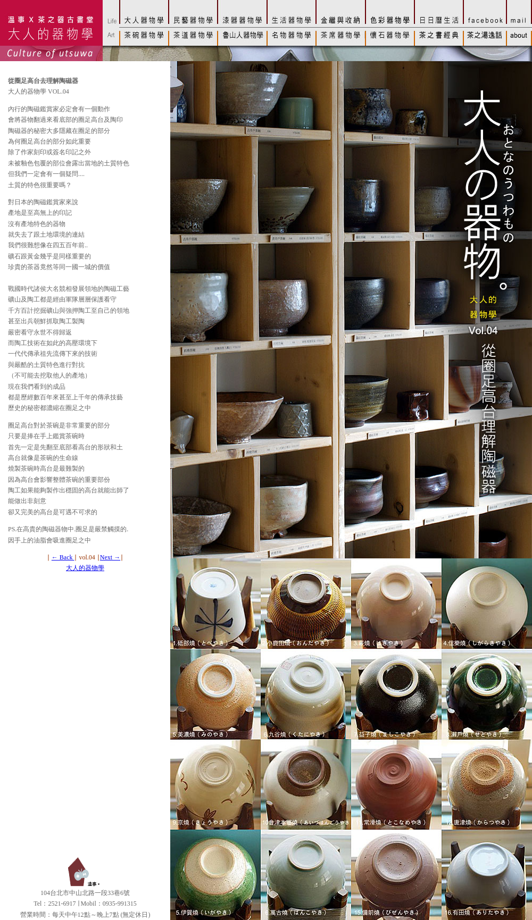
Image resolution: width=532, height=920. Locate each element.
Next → (110, 557)
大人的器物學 (85, 568)
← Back (63, 557)
